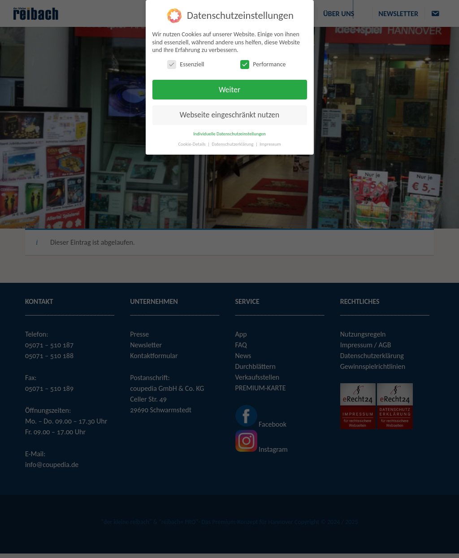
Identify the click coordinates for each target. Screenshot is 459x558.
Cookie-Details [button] (192, 144)
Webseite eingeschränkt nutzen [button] (229, 115)
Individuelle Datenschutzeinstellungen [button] (229, 133)
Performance (263, 64)
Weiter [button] (229, 89)
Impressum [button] (270, 144)
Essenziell (185, 64)
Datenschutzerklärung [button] (233, 144)
